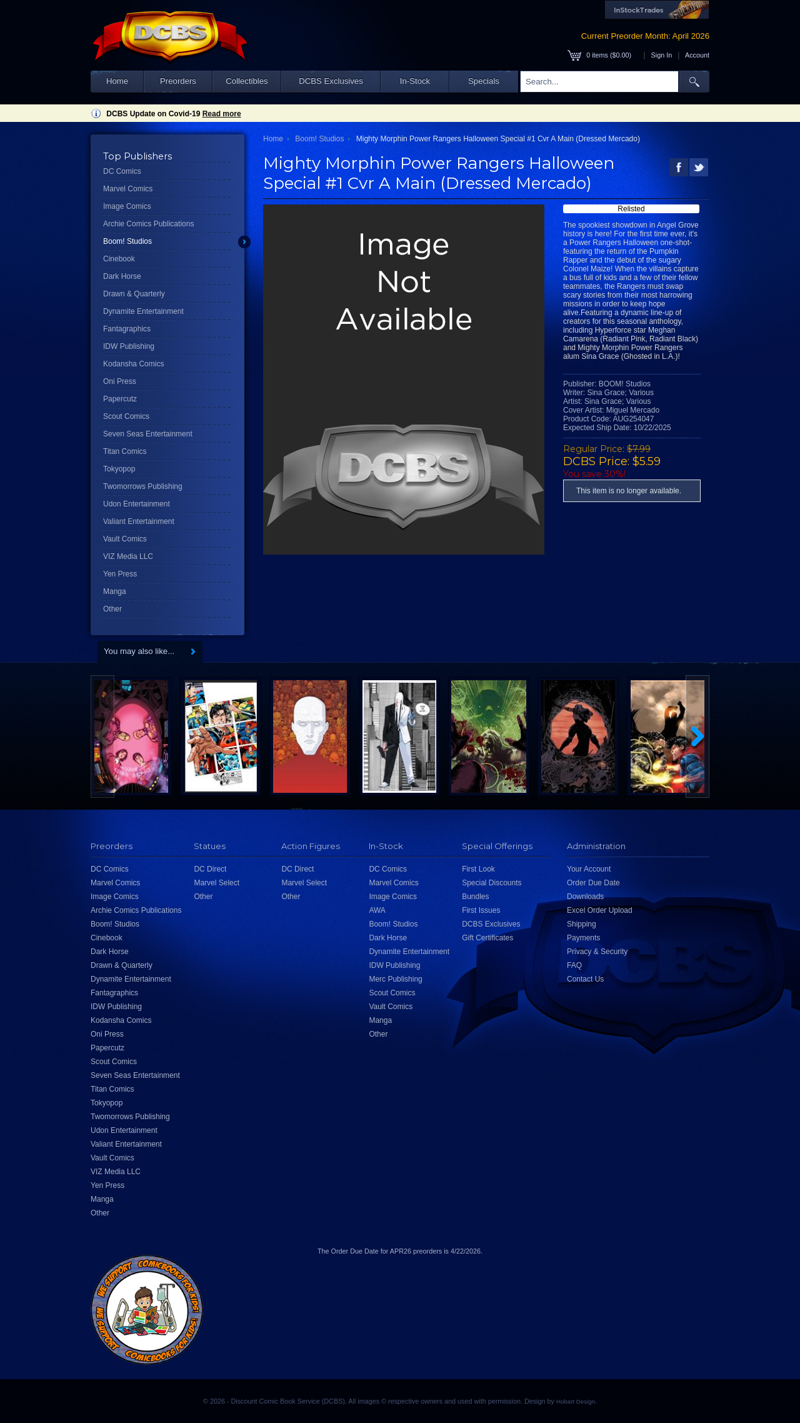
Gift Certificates (487, 937)
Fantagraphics (127, 328)
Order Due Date (593, 882)
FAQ (574, 965)
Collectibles (247, 81)
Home (117, 81)
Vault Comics (125, 539)
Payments (583, 937)
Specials (483, 81)
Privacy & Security (597, 951)
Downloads (585, 896)
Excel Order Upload (599, 910)
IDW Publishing (128, 346)
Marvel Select (216, 882)
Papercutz (120, 399)
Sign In (661, 55)
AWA (377, 910)
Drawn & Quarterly (134, 293)
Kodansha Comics (133, 364)
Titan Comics (125, 451)
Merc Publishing (395, 979)
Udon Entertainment (136, 504)
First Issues (481, 910)
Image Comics (127, 206)
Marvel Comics (127, 188)
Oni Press (119, 381)
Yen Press (120, 574)
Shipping (581, 924)
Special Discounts (491, 882)
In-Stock (415, 81)
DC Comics (122, 171)
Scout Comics (126, 416)
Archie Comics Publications (148, 223)
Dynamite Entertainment (143, 311)
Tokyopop (119, 469)
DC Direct (210, 869)
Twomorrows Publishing (142, 486)
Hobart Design (575, 1401)
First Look (478, 869)
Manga (114, 591)
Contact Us (585, 979)
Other (112, 609)
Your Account (589, 869)
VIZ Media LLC (128, 556)
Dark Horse (122, 276)
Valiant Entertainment (138, 521)
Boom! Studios (127, 241)
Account (697, 55)
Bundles (475, 896)
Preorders (178, 81)
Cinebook (119, 258)
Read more (221, 113)
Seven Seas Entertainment (147, 434)
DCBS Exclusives (331, 81)
